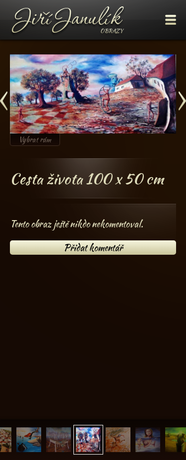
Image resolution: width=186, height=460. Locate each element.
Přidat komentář (93, 247)
